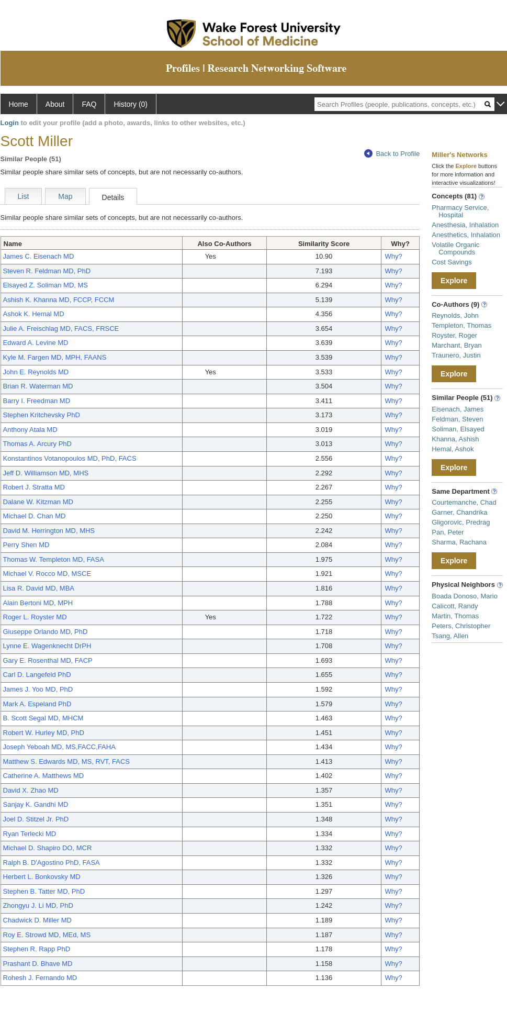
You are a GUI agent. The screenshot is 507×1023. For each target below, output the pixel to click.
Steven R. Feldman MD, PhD (47, 271)
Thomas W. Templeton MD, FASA (53, 559)
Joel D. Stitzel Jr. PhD (36, 819)
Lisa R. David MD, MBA (39, 588)
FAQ (89, 104)
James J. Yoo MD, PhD (38, 689)
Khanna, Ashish (455, 439)
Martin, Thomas (455, 616)
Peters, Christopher (461, 626)
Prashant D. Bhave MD (38, 964)
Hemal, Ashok (453, 449)
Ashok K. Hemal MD (33, 314)
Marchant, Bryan (456, 345)
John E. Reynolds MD (36, 372)
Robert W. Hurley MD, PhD (43, 733)
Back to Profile (392, 154)
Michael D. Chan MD (34, 516)
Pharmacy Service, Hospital (460, 211)
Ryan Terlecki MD (30, 834)
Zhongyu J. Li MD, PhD (38, 905)
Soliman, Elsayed (458, 429)
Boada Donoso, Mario (465, 596)
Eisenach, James (457, 409)
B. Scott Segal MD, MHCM (43, 718)
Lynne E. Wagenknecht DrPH (47, 646)
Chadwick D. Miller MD (37, 920)
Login (10, 123)
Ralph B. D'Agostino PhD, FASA (51, 862)
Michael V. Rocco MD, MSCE (47, 573)
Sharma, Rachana (459, 542)
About (55, 104)
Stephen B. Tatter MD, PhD (44, 891)
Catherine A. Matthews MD (43, 776)
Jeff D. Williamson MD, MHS (46, 473)
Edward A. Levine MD (36, 343)
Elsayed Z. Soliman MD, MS (45, 285)
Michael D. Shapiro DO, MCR (47, 848)
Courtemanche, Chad (464, 502)
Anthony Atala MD (30, 429)
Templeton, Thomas (461, 325)
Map (65, 196)
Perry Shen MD (26, 545)
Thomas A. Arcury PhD (37, 444)
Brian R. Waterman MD (38, 386)
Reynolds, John (455, 315)
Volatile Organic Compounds (455, 248)
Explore (454, 280)
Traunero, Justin (456, 355)
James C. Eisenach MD (38, 256)
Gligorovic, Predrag (461, 522)
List (23, 196)
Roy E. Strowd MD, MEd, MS (47, 935)
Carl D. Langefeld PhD (37, 675)
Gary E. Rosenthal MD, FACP (48, 660)
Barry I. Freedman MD (37, 401)
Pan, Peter (448, 532)
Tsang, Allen (450, 636)
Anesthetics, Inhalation (466, 235)
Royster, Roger (454, 335)
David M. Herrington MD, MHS (49, 531)
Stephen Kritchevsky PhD (41, 415)
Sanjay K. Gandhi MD (36, 804)
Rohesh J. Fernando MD (40, 978)
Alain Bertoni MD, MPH (38, 603)
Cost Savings (452, 262)
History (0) (131, 104)
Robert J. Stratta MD (34, 487)
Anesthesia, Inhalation (465, 225)
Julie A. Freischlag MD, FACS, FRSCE (61, 328)
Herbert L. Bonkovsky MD (42, 877)
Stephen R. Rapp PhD (37, 949)
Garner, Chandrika (459, 512)
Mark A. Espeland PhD (37, 704)
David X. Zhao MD (31, 790)
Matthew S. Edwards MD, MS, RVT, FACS (66, 761)
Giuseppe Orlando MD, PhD (45, 632)
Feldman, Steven (457, 419)
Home (18, 104)
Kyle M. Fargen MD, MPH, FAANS (55, 357)
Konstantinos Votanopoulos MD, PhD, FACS (70, 458)
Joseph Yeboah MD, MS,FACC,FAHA (59, 747)
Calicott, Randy (455, 606)
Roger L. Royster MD (35, 617)
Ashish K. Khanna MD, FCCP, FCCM (59, 300)
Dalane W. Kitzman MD (38, 502)
